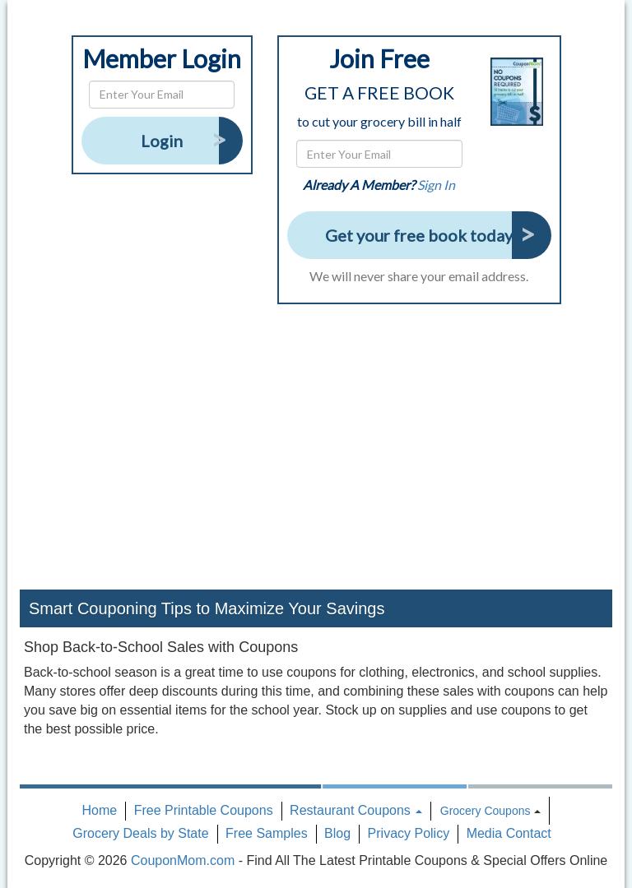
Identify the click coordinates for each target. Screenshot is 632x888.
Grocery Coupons (485, 810)
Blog (337, 833)
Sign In (436, 184)
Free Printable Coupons (203, 810)
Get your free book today (419, 235)
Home (100, 810)
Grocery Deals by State (140, 833)
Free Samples (266, 833)
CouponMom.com (183, 860)
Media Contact (509, 833)
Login (162, 140)
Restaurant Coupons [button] (356, 810)
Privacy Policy (409, 833)
